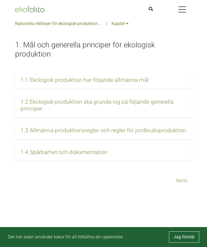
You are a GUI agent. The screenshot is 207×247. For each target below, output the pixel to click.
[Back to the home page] (29, 9)
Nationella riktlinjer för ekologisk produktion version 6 (59, 23)
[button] (103, 80)
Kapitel (120, 23)
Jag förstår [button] (184, 236)
